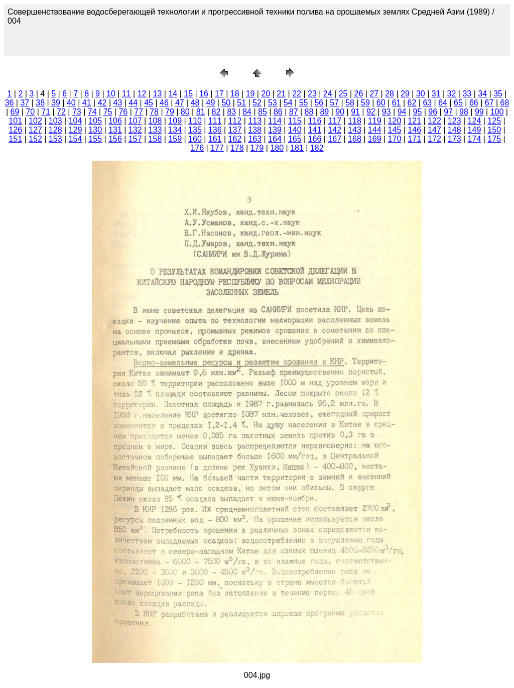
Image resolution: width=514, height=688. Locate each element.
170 (395, 139)
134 (175, 130)
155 (95, 139)
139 (275, 130)
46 (164, 102)
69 (15, 111)
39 (55, 102)
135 (195, 130)
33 (466, 93)
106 (115, 121)
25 (343, 93)
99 (479, 111)
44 (133, 102)
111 (215, 121)
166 (315, 139)
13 (157, 93)
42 (102, 102)
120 (395, 121)
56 (318, 102)
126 (15, 130)
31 (436, 93)
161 (215, 139)
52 (257, 102)
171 (414, 139)
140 (295, 130)
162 (235, 139)
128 (55, 130)
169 (374, 139)
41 (86, 102)
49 (210, 102)
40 (71, 102)
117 (334, 121)
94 (402, 111)
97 (448, 111)
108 (155, 121)
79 (169, 111)
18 (234, 93)
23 (312, 93)
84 (246, 111)
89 (324, 111)
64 (442, 102)
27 (373, 93)
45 (148, 102)
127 (35, 130)
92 (370, 111)
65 (458, 102)
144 (374, 130)
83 (231, 111)
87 (293, 111)
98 (463, 111)
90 (339, 111)
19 (250, 93)
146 (414, 130)
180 (277, 148)
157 (135, 139)
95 (417, 111)
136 (215, 130)
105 (95, 121)
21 (281, 93)
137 (235, 130)
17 (219, 93)
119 (374, 121)
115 (295, 121)
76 (122, 111)
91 (355, 111)
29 (405, 93)
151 (15, 139)
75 (107, 111)
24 (327, 93)
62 (412, 102)
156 (115, 139)
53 (272, 102)
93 (386, 111)
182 (317, 148)
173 (454, 139)
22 (296, 93)
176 (197, 148)
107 (135, 121)
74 (92, 111)
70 (30, 111)
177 (217, 148)
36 (9, 102)
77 (138, 111)
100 (497, 111)
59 (365, 102)
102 (35, 121)
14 (172, 93)
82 (216, 111)
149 (474, 130)
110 (195, 121)
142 (334, 130)
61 (396, 102)
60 (381, 102)
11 (126, 93)
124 (474, 121)
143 (354, 130)
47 (179, 102)
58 (349, 102)
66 (473, 102)
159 (175, 139)
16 (203, 93)
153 (55, 139)
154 (75, 139)
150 (494, 130)
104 (75, 121)
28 (389, 93)
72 (61, 111)
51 (241, 102)
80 (185, 111)
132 (135, 130)
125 (494, 121)
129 (75, 130)
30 (420, 93)
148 (454, 130)
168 (354, 139)
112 (235, 121)
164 (275, 139)
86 (278, 111)
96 (432, 111)
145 (395, 130)
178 (237, 148)
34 (482, 93)
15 (188, 93)
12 (142, 93)
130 (95, 130)
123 (454, 121)
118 (354, 121)
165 (295, 139)
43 (117, 102)
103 (55, 121)
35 (497, 93)
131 (115, 130)
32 (451, 93)
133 (155, 130)
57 (334, 102)
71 (45, 111)
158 (155, 139)
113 (255, 121)
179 (257, 148)
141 (315, 130)
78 (154, 111)
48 (195, 102)
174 (474, 139)
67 (489, 102)
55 (303, 102)
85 (262, 111)
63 (427, 102)
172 (434, 139)
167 (334, 139)
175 (494, 139)
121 (414, 121)
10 (110, 93)
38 (40, 102)
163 (255, 139)
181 (297, 148)
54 (288, 102)
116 (315, 121)
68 (504, 102)
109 (175, 121)
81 (200, 111)
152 (35, 139)
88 (309, 111)
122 (434, 121)
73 (76, 111)
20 (265, 93)
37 (24, 102)
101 (15, 121)
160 (195, 139)
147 (434, 130)
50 (225, 102)
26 (358, 93)
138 (255, 130)
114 (275, 121)
